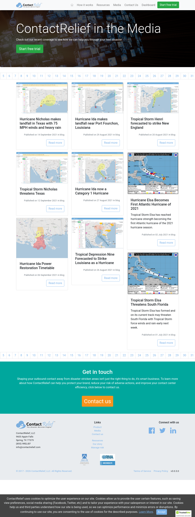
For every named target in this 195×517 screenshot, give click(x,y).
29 (177, 76)
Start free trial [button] (29, 49)
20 (109, 76)
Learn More (146, 512)
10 (34, 76)
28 (169, 76)
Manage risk (97, 447)
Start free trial (168, 4)
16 (79, 76)
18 (94, 76)
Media (117, 5)
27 (161, 76)
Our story (97, 444)
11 (41, 76)
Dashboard (148, 5)
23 (132, 76)
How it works (85, 5)
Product (97, 427)
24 (139, 76)
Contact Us (131, 5)
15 (71, 76)
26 (154, 76)
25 (146, 76)
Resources (103, 5)
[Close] (161, 512)
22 (124, 76)
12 (49, 76)
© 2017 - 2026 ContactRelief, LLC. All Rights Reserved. (44, 471)
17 (86, 76)
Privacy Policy (161, 471)
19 (101, 76)
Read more (55, 142)
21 (116, 76)
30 (184, 76)
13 (56, 76)
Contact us (97, 401)
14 (64, 76)
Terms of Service (142, 471)
